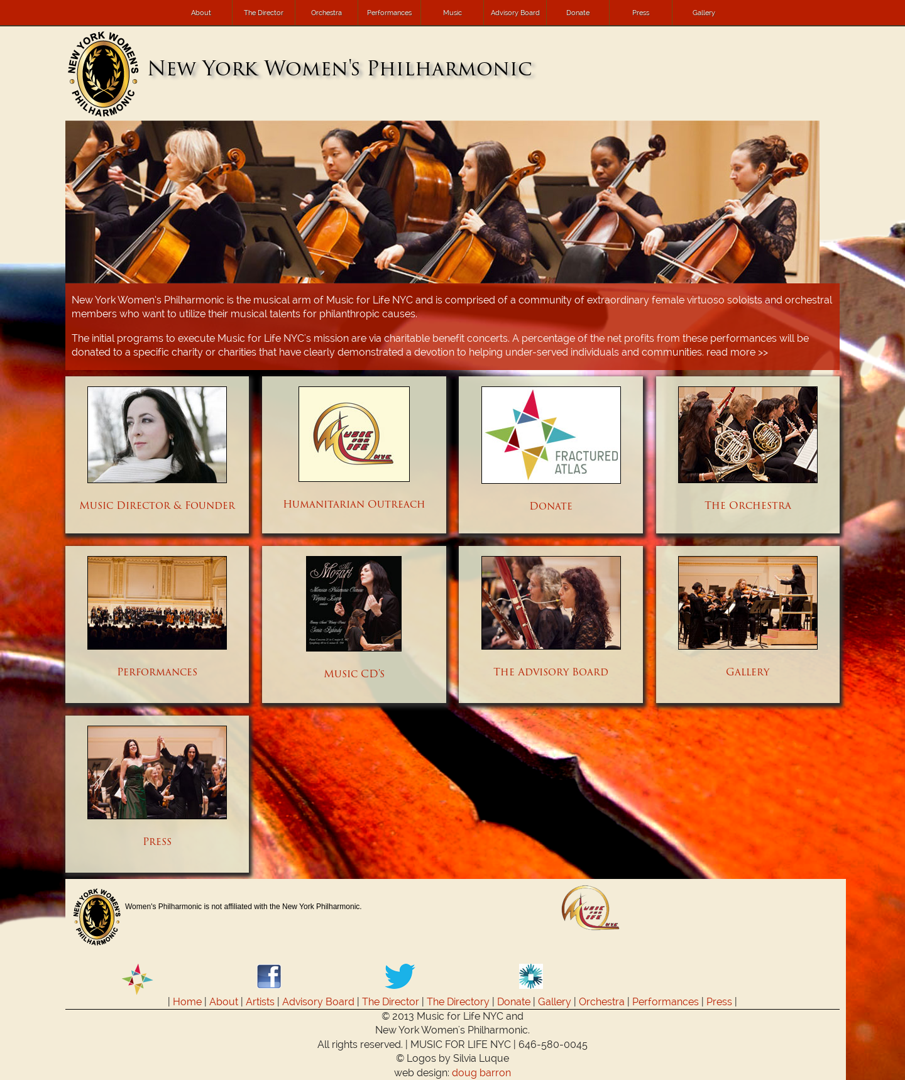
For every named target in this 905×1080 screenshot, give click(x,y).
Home (187, 1002)
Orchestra (326, 12)
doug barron (481, 1073)
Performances (389, 12)
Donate (578, 12)
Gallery (704, 12)
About (201, 12)
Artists (260, 1002)
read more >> (737, 352)
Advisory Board (515, 12)
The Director (263, 12)
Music (452, 12)
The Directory (458, 1002)
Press (640, 12)
